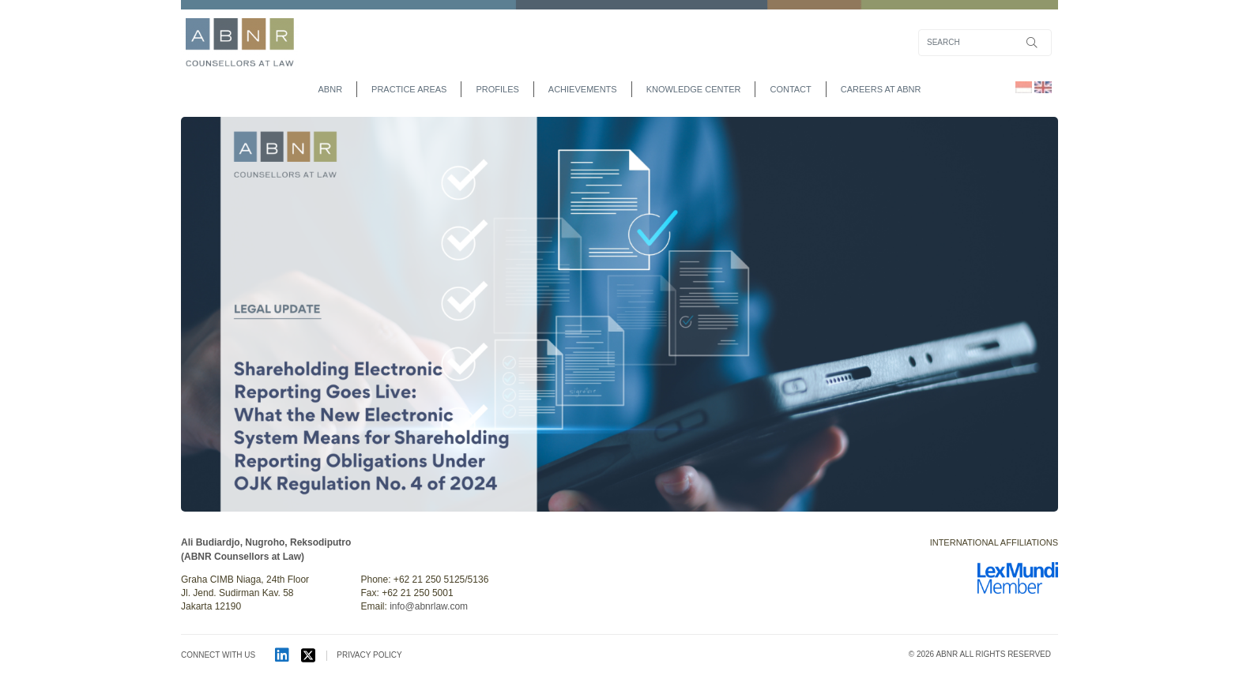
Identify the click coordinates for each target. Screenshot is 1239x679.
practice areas (408, 89)
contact (790, 89)
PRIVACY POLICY (369, 655)
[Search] (985, 42)
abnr (330, 89)
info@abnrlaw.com (429, 606)
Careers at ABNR (881, 89)
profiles (497, 89)
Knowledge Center (693, 89)
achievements (582, 89)
